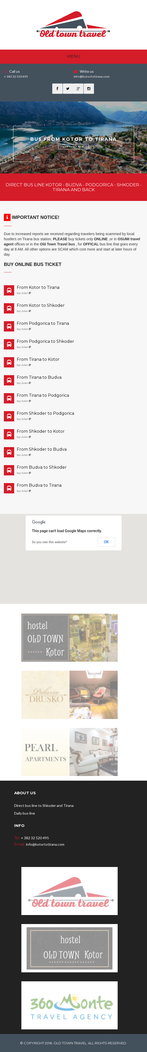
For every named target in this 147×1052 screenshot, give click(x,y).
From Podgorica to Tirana (43, 323)
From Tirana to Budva (39, 377)
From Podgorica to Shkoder (45, 341)
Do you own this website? (49, 542)
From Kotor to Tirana (38, 287)
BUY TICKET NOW (73, 147)
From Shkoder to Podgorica (45, 413)
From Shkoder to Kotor (41, 431)
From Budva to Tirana (39, 485)
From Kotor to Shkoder (41, 305)
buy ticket (24, 293)
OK (106, 542)
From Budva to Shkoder (42, 467)
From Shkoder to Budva (42, 449)
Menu (73, 56)
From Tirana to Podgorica (43, 395)
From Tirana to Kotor (38, 359)
